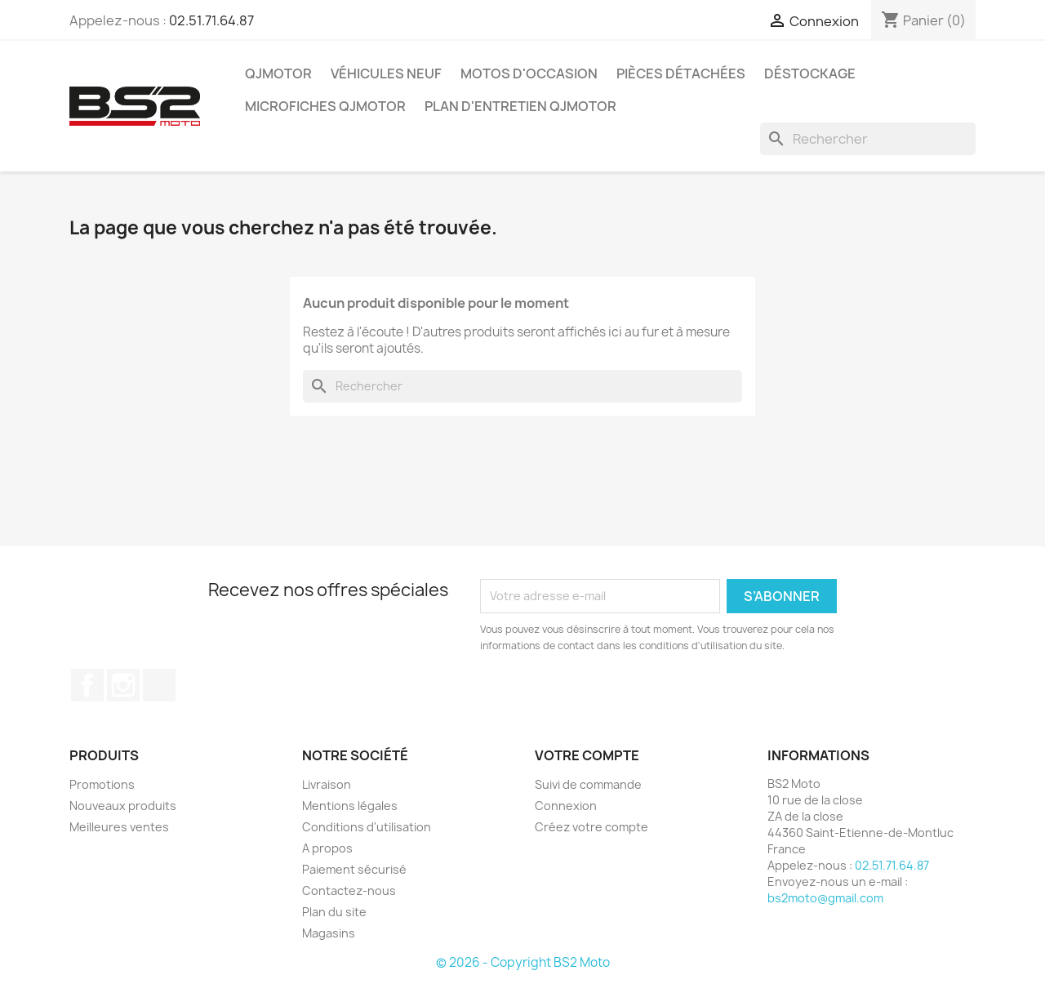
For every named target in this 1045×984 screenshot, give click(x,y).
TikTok (159, 685)
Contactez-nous (349, 890)
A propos (327, 848)
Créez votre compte (591, 827)
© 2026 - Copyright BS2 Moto (523, 962)
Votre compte (587, 755)
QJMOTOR (278, 73)
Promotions (102, 784)
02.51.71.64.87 (211, 20)
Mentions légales (350, 805)
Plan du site (334, 911)
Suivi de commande (588, 784)
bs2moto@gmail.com (825, 898)
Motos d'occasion (529, 73)
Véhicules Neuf (386, 73)
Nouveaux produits (122, 805)
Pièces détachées (680, 73)
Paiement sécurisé (354, 869)
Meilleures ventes (119, 827)
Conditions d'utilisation (366, 827)
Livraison (326, 784)
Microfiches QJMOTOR (325, 106)
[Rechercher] (868, 138)
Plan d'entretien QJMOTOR (520, 106)
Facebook (87, 685)
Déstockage (810, 73)
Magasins (328, 933)
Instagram (123, 685)
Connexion (566, 805)
